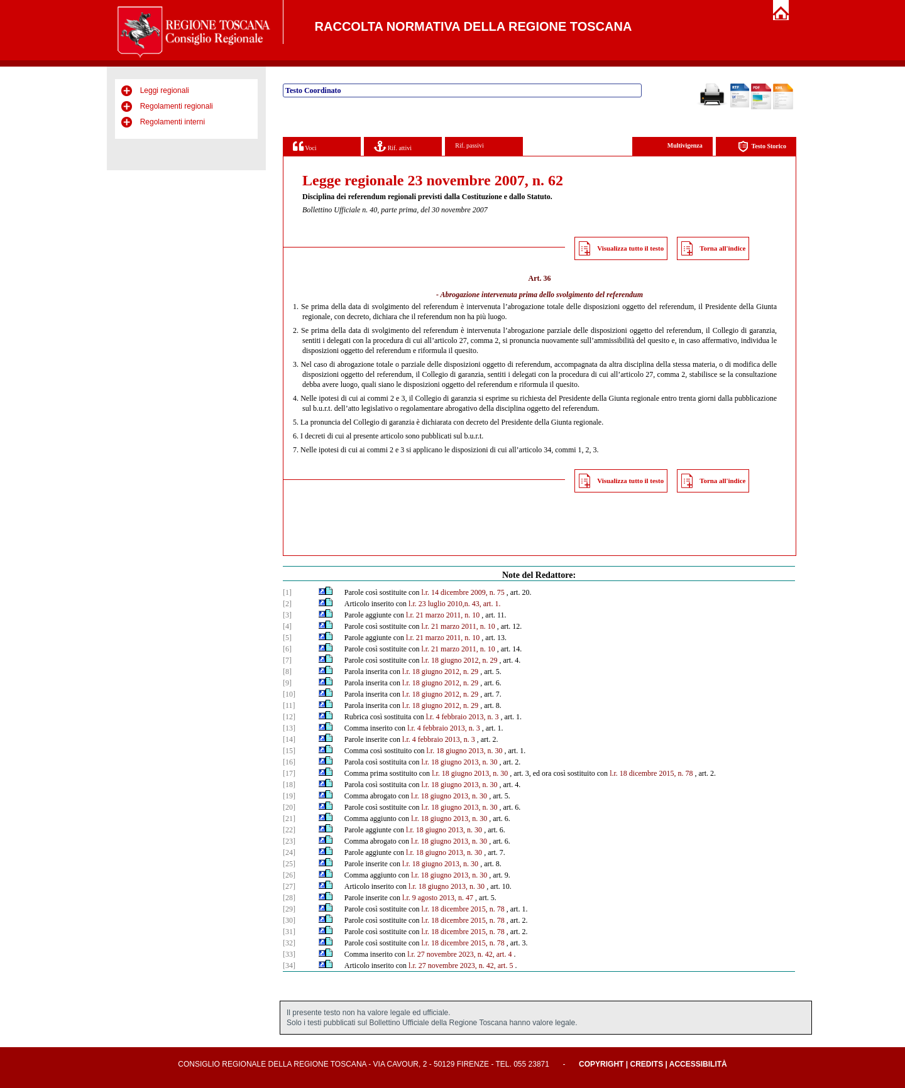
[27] (289, 886)
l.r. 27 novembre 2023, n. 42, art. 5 (461, 965)
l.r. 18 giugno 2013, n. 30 (464, 750)
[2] (287, 603)
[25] (289, 863)
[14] (289, 739)
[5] (287, 637)
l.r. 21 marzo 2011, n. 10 (443, 615)
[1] (287, 592)
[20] (289, 807)
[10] (289, 694)
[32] (289, 942)
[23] (289, 841)
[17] (289, 773)
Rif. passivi (469, 145)
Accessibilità (698, 1064)
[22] (289, 829)
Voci (304, 146)
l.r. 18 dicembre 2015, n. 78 (651, 773)
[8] (287, 671)
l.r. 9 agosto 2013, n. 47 (437, 897)
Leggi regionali (164, 90)
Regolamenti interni (172, 121)
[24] (289, 852)
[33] (289, 954)
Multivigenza (685, 145)
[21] (289, 818)
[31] (289, 931)
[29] (289, 909)
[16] (289, 762)
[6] (287, 649)
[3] (287, 615)
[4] (287, 626)
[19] (289, 796)
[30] (289, 920)
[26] (289, 875)
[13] (289, 728)
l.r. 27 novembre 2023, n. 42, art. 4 (459, 954)
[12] (289, 716)
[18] (289, 784)
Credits (646, 1064)
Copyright (601, 1064)
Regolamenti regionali (176, 106)
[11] (289, 705)
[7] (287, 660)
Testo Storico (762, 147)
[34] (289, 965)
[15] (289, 750)
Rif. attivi (393, 146)
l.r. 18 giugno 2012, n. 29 (459, 660)
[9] (287, 682)
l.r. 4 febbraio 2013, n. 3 (462, 716)
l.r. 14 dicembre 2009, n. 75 (462, 592)
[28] (289, 897)
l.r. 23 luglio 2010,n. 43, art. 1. (454, 603)
